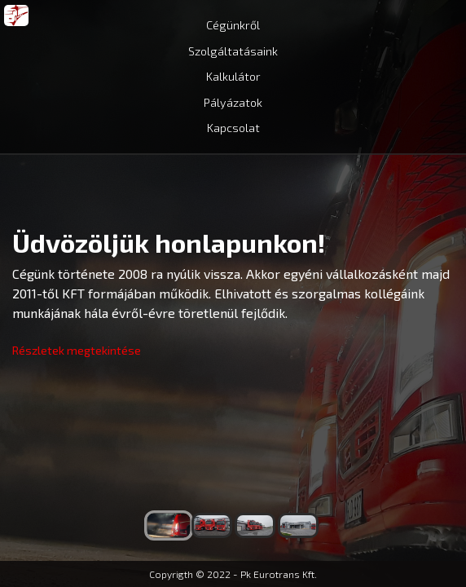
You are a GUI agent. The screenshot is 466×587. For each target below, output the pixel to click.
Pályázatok (233, 102)
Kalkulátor (233, 76)
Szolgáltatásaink (233, 51)
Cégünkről (233, 25)
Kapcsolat (233, 128)
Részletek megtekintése (76, 350)
